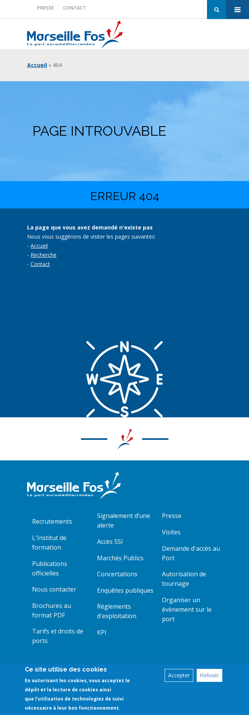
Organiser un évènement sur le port (187, 609)
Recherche (44, 254)
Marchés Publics (120, 558)
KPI (102, 632)
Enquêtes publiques (125, 590)
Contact (74, 8)
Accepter (179, 676)
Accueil (37, 65)
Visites (171, 532)
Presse (45, 8)
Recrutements (52, 521)
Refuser (209, 676)
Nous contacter (54, 589)
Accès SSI (110, 541)
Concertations (117, 574)
